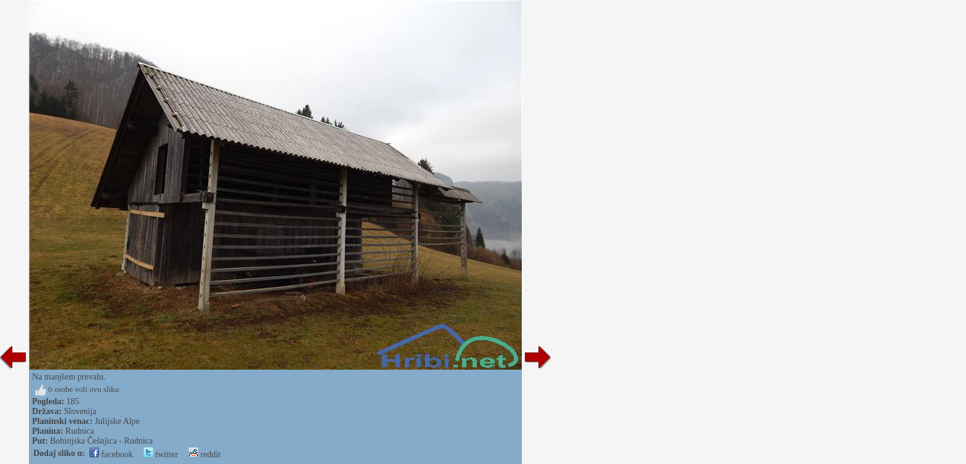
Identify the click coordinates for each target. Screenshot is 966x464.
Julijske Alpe (117, 421)
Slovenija (80, 411)
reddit (205, 454)
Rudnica (79, 431)
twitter (161, 454)
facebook (111, 454)
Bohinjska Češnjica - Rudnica (101, 441)
